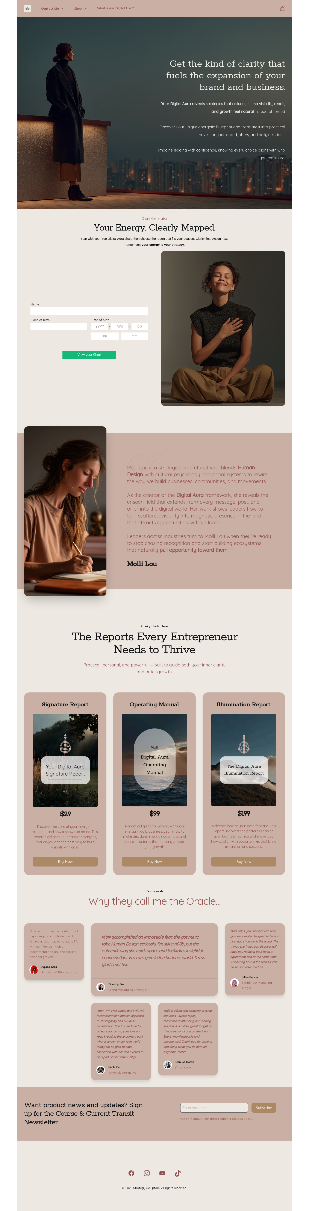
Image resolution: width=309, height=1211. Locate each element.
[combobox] (58, 326)
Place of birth (40, 320)
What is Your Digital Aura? (115, 8)
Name (34, 304)
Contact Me (52, 8)
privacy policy (242, 1119)
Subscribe (264, 1107)
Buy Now (65, 861)
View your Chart (89, 355)
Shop (80, 8)
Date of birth (100, 320)
